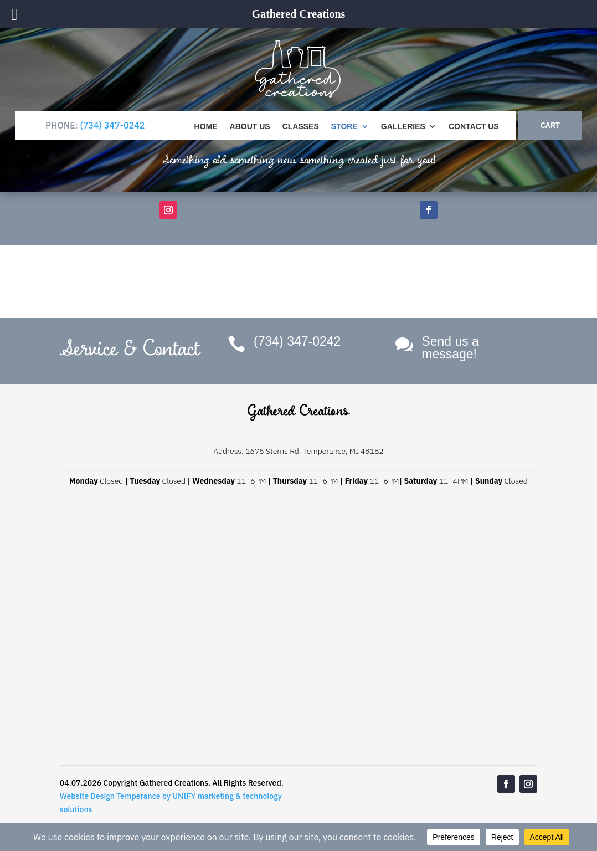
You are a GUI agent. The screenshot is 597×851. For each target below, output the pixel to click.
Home (206, 126)
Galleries (403, 126)
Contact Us (474, 126)
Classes (300, 126)
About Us (250, 126)
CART (550, 125)
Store (344, 126)
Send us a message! (450, 347)
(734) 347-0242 (112, 125)
